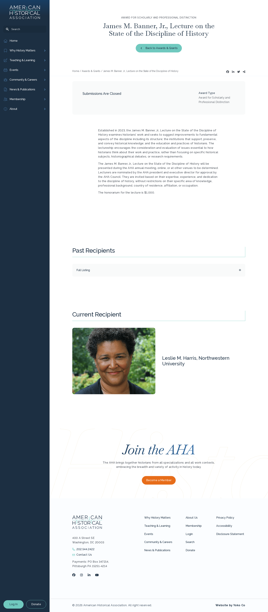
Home (75, 71)
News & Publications (157, 550)
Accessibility (224, 525)
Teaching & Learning (157, 525)
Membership (194, 525)
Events (148, 534)
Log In (13, 604)
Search (190, 542)
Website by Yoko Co (230, 605)
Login (189, 534)
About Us (192, 517)
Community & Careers (158, 542)
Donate (36, 604)
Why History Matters (157, 517)
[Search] (24, 29)
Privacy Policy (225, 517)
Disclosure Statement (230, 534)
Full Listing (83, 270)
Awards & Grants (91, 71)
